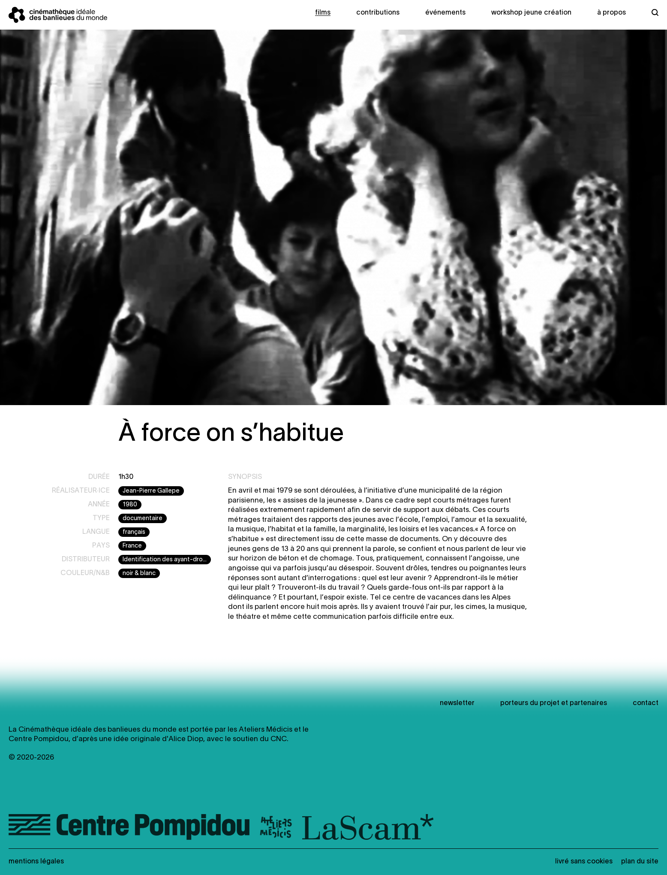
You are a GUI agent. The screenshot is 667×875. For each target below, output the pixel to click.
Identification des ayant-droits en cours (167, 560)
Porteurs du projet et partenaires (553, 703)
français (134, 532)
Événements (445, 13)
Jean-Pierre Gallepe (151, 491)
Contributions (378, 13)
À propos (611, 13)
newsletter (457, 703)
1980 (130, 505)
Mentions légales (36, 862)
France (132, 546)
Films (322, 13)
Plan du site (639, 862)
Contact (645, 703)
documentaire (142, 518)
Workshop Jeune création (531, 13)
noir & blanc (139, 573)
